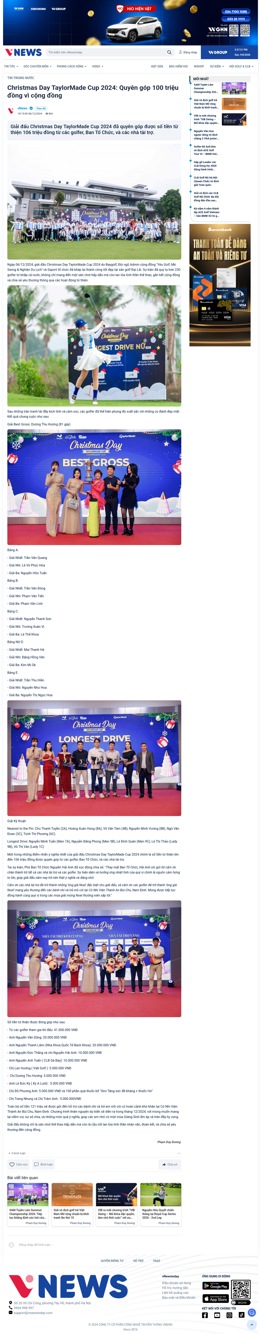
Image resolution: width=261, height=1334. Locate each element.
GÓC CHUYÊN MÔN (38, 66)
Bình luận (43, 1164)
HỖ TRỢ (138, 1260)
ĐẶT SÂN (157, 66)
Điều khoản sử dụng (176, 1283)
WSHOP (199, 66)
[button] (252, 1325)
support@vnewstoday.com (30, 1313)
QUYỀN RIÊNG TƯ (112, 1260)
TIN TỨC (11, 66)
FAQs (156, 1260)
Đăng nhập (190, 52)
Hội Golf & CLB (241, 66)
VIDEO (97, 66)
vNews (22, 108)
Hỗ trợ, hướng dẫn (175, 1288)
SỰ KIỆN (217, 66)
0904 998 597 (21, 1308)
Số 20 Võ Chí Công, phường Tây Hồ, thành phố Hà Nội (50, 1303)
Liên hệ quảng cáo (175, 1293)
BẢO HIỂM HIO (179, 66)
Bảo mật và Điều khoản (179, 1298)
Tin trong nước (20, 78)
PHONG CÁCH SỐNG (72, 66)
